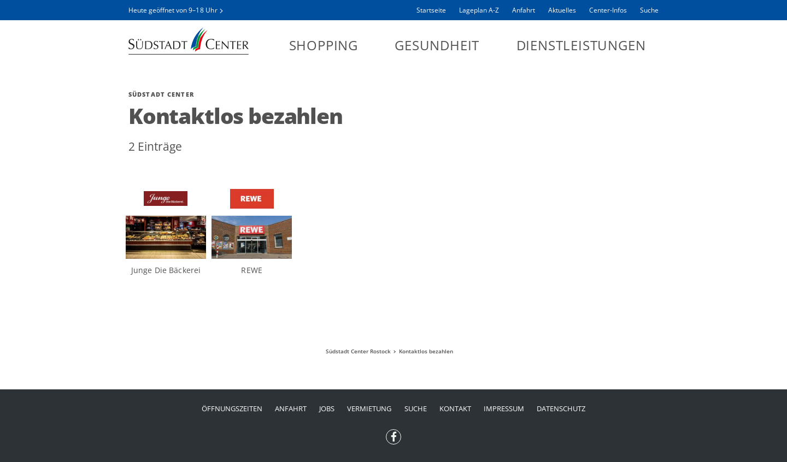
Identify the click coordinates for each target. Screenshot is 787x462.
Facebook (393, 433)
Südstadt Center (188, 41)
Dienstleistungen (581, 45)
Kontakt (455, 408)
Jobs (326, 408)
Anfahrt (523, 10)
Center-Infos (608, 10)
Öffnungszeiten (232, 408)
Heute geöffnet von (173, 10)
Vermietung (369, 408)
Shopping (323, 45)
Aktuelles (562, 10)
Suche (649, 10)
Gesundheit (437, 45)
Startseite (431, 10)
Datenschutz (561, 408)
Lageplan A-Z (479, 10)
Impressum (504, 408)
